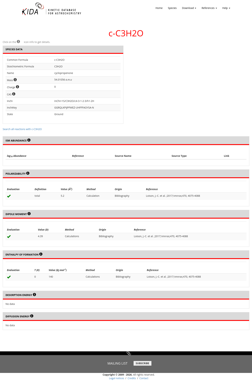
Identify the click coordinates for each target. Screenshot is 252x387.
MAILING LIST (117, 363)
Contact (143, 378)
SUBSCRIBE (142, 363)
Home (159, 8)
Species (172, 8)
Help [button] (226, 9)
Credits (132, 378)
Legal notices (116, 378)
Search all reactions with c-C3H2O (22, 129)
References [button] (209, 9)
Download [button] (189, 9)
